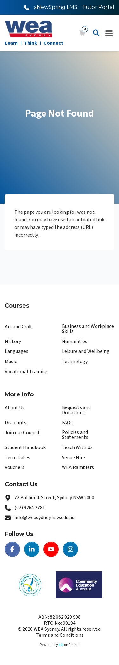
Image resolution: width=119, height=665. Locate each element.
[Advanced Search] (96, 33)
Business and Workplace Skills (88, 329)
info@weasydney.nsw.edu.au (44, 517)
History (13, 341)
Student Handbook (25, 447)
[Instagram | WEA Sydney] (70, 549)
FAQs (67, 422)
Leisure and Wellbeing (85, 351)
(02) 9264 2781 (29, 507)
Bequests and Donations (76, 410)
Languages (16, 351)
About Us (14, 407)
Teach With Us (77, 447)
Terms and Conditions (59, 635)
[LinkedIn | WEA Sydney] (31, 549)
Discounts (15, 422)
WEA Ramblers (78, 467)
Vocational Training (26, 371)
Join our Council (22, 432)
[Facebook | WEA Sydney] (12, 549)
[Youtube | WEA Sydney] (51, 549)
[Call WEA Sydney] (26, 7)
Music (11, 361)
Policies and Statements (75, 435)
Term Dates (17, 457)
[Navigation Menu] (109, 33)
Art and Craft (18, 326)
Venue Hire (73, 457)
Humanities (74, 341)
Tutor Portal (98, 7)
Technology (75, 361)
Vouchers (14, 467)
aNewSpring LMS (55, 7)
